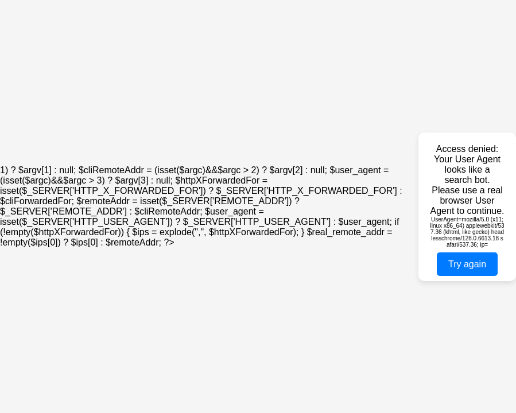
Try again (467, 264)
